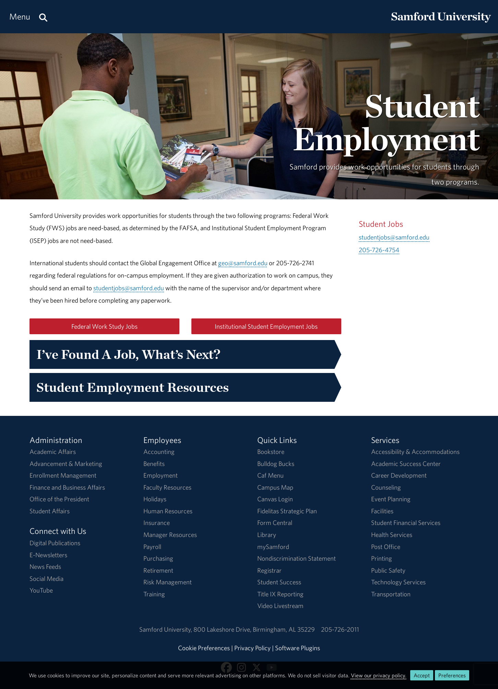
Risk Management (167, 582)
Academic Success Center (406, 463)
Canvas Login (275, 499)
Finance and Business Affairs (67, 487)
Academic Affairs (52, 451)
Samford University (166, 629)
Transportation (391, 594)
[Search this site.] (43, 16)
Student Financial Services (405, 522)
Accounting (159, 451)
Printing (381, 558)
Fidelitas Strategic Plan (287, 511)
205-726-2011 (340, 629)
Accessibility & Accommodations (415, 451)
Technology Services (398, 582)
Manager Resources (170, 534)
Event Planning (391, 499)
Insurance (156, 522)
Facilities (382, 511)
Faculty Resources (167, 487)
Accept (422, 675)
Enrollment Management (62, 475)
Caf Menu (270, 475)
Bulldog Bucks (275, 463)
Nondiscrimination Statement (296, 558)
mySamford (273, 546)
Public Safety (388, 570)
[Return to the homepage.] (441, 23)
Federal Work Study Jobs (104, 326)
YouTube (41, 590)
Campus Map (275, 487)
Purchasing (158, 558)
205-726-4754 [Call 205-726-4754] (379, 250)
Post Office (385, 546)
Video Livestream (280, 606)
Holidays (154, 499)
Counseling (386, 487)
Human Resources (167, 511)
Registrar (269, 570)
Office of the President (59, 499)
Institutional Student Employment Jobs (266, 326)
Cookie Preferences (204, 648)
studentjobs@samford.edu (128, 288)
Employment (160, 475)
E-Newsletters (48, 555)
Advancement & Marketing (65, 463)
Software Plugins (297, 648)
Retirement (158, 570)
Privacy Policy (252, 648)
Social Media (46, 578)
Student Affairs (49, 511)
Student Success (279, 582)
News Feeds (45, 566)
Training (154, 594)
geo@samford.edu (243, 263)
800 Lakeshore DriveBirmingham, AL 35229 (254, 629)
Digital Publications (54, 543)
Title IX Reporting (280, 594)
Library (266, 534)
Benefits (154, 463)
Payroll (152, 546)
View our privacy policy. (378, 675)
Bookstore (270, 451)
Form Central (274, 522)
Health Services (391, 534)
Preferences (452, 675)
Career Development (399, 475)
